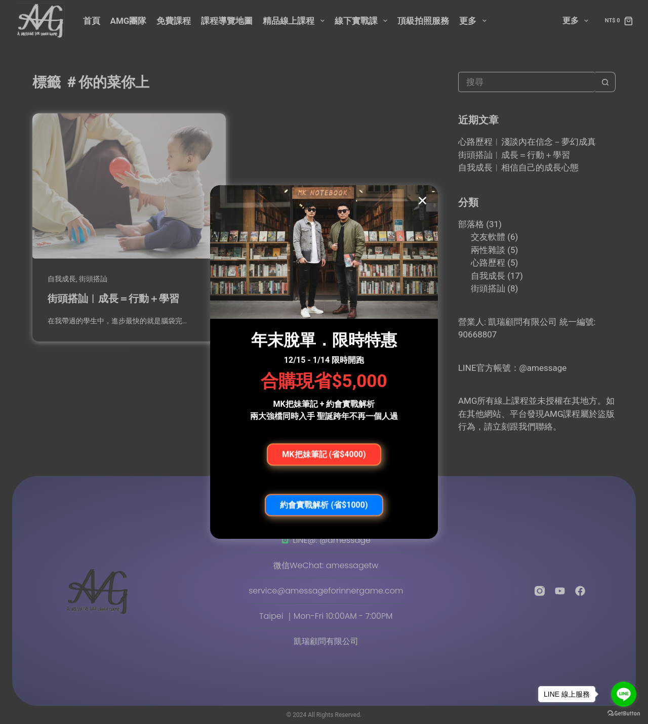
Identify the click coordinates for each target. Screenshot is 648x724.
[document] (324, 362)
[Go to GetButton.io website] (624, 713)
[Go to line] (623, 694)
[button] (422, 200)
